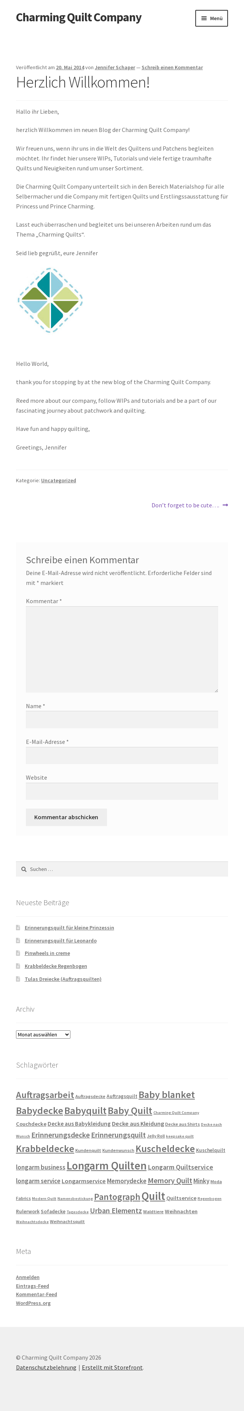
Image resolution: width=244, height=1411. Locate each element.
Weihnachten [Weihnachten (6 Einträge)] (181, 1211)
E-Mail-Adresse (47, 741)
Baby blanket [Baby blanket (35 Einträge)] (167, 1094)
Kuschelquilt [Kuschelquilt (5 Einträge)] (210, 1150)
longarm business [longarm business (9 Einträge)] (40, 1167)
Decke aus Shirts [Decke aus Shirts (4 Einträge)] (182, 1124)
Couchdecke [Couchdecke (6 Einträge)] (31, 1123)
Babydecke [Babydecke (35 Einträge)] (39, 1110)
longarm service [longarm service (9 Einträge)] (38, 1181)
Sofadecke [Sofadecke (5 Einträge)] (53, 1211)
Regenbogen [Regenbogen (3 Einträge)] (210, 1198)
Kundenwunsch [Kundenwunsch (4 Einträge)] (118, 1150)
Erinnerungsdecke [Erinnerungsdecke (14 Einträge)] (60, 1134)
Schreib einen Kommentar (172, 67)
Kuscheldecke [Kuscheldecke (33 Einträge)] (165, 1148)
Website (36, 777)
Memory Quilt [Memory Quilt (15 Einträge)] (170, 1180)
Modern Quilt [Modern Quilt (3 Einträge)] (44, 1198)
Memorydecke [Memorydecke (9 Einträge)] (127, 1181)
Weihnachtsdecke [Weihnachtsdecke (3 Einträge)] (32, 1221)
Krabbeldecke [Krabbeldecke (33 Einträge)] (45, 1148)
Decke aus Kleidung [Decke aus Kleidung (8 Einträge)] (138, 1123)
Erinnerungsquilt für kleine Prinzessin (69, 927)
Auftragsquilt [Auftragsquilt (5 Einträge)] (122, 1096)
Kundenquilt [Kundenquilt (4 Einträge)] (88, 1150)
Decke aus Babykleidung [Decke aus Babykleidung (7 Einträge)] (79, 1123)
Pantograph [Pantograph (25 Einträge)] (117, 1196)
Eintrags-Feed (32, 1285)
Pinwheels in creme (47, 953)
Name (35, 706)
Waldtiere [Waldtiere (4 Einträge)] (153, 1211)
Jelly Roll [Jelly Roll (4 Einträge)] (156, 1136)
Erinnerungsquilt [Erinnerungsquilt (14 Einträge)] (118, 1134)
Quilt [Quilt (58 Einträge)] (153, 1196)
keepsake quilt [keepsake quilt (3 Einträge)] (180, 1136)
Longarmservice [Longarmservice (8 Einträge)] (84, 1181)
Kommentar (44, 601)
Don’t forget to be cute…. (185, 505)
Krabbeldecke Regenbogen (56, 966)
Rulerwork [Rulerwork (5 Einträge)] (28, 1211)
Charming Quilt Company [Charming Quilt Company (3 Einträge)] (176, 1112)
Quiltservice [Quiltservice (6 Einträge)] (181, 1198)
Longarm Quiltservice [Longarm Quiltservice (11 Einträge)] (180, 1167)
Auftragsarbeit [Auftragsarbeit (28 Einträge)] (45, 1095)
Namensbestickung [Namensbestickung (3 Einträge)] (75, 1198)
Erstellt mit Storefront (112, 1367)
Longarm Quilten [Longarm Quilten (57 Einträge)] (107, 1165)
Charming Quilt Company (79, 17)
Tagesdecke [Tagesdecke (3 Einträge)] (78, 1211)
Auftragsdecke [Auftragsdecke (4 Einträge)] (90, 1096)
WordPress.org (33, 1303)
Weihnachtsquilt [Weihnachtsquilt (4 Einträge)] (67, 1221)
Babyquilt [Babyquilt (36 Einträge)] (85, 1110)
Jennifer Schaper (115, 67)
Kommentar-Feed (36, 1294)
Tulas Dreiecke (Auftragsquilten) (63, 979)
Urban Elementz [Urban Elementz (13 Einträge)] (116, 1210)
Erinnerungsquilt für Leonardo (61, 940)
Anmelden (28, 1277)
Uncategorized (58, 480)
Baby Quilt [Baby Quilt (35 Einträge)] (130, 1110)
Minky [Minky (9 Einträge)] (201, 1181)
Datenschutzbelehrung (46, 1367)
